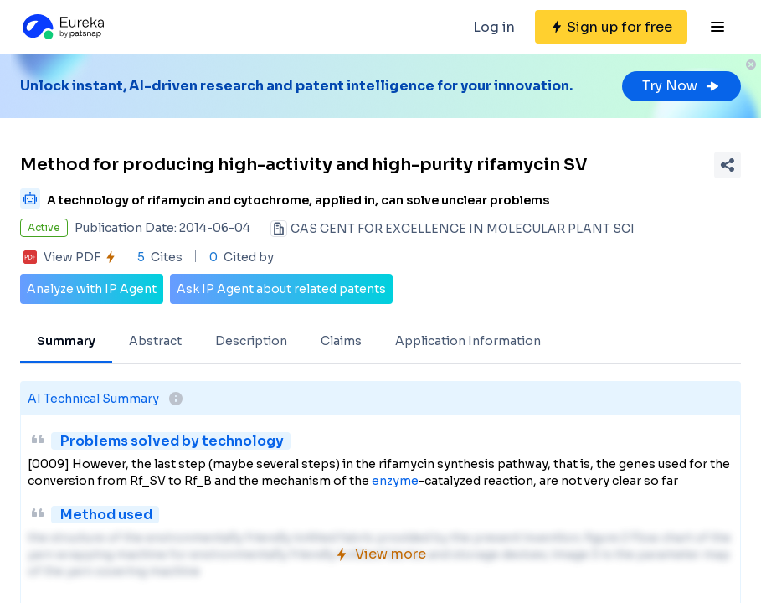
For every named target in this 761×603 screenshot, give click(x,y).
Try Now (681, 86)
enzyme (395, 480)
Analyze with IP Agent (92, 288)
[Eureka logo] (62, 26)
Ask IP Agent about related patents (281, 288)
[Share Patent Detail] (727, 165)
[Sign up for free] (611, 27)
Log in (494, 27)
